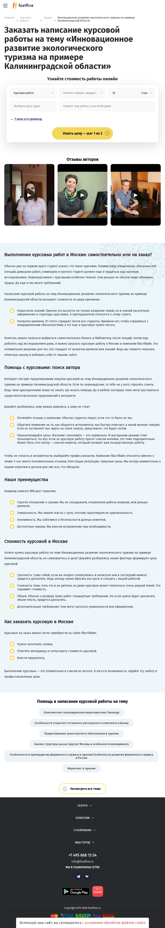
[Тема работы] (107, 107)
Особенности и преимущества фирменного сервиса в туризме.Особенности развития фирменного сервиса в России (81, 756)
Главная (9, 17)
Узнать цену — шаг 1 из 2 (82, 133)
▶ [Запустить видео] (29, 195)
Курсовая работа (25, 19)
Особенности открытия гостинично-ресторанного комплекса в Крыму (81, 723)
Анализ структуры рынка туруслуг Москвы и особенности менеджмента (81, 744)
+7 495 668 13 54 (148, 5)
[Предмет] (82, 94)
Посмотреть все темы (85, 789)
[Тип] (146, 94)
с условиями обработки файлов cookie (113, 923)
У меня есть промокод (28, 119)
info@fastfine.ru (82, 861)
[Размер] (123, 94)
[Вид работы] (33, 94)
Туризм (48, 17)
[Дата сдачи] (33, 107)
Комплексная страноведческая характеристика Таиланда (81, 712)
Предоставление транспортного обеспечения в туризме (81, 733)
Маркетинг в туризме (81, 768)
